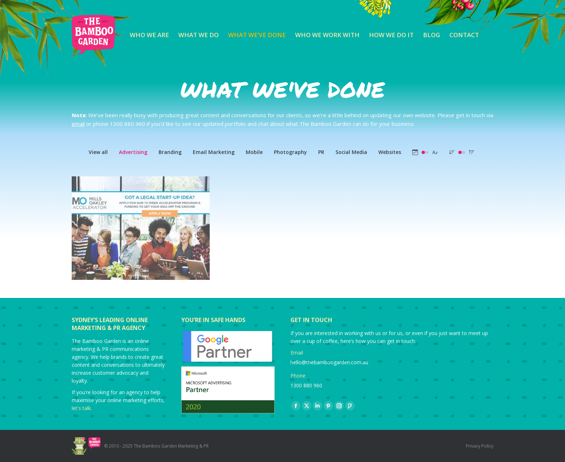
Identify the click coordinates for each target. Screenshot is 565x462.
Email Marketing (214, 152)
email (78, 123)
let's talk (81, 408)
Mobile (254, 152)
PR (321, 152)
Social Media (351, 152)
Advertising (133, 152)
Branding (170, 152)
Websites (389, 152)
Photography (290, 152)
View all (98, 152)
